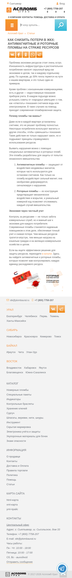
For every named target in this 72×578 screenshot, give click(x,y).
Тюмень (54, 316)
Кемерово (45, 336)
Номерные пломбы (18, 389)
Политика (12, 475)
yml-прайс (12, 509)
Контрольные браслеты (20, 403)
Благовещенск (15, 372)
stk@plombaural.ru (19, 300)
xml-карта (12, 504)
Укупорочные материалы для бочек (27, 436)
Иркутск (11, 352)
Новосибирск (14, 336)
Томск (57, 336)
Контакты (27, 17)
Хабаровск (30, 367)
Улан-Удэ (31, 352)
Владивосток (14, 367)
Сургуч (10, 413)
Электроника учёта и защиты (23, 431)
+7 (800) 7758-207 (53, 8)
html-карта (12, 499)
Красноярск (30, 336)
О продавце (13, 456)
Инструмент (13, 422)
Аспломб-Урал (15, 33)
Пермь (43, 316)
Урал (10, 309)
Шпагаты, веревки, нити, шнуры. (25, 417)
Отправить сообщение (20, 561)
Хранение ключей (17, 408)
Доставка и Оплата (18, 465)
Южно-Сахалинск (36, 372)
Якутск (42, 367)
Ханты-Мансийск (16, 320)
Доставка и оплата (54, 17)
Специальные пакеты (19, 394)
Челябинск (31, 316)
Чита (21, 352)
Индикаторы (14, 399)
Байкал (12, 345)
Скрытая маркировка (19, 427)
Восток (12, 361)
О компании (14, 17)
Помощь (38, 17)
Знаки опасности (16, 440)
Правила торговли (17, 470)
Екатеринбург (14, 316)
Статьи (31, 33)
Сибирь (12, 330)
